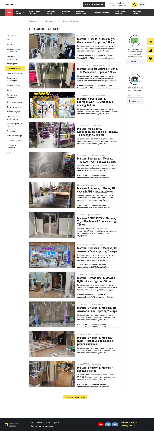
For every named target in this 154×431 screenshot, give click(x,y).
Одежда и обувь (13, 85)
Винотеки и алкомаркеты (12, 58)
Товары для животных (11, 146)
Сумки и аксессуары (14, 136)
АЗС (8, 40)
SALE (9, 12)
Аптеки (9, 44)
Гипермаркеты (12, 64)
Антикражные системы (34, 12)
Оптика (9, 90)
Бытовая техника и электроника (14, 50)
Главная (32, 21)
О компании (48, 426)
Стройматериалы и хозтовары (14, 125)
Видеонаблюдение (101, 12)
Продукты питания (14, 107)
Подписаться (134, 101)
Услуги (48, 423)
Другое (10, 153)
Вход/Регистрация (94, 4)
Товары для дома (14, 141)
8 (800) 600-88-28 (119, 6)
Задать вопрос (134, 61)
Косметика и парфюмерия (12, 79)
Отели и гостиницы (14, 102)
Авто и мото (11, 35)
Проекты (49, 21)
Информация (36, 426)
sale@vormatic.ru (129, 422)
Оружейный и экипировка (12, 96)
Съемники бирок (66, 12)
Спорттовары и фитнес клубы (13, 118)
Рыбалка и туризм (14, 112)
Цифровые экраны (137, 12)
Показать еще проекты (75, 397)
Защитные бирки (51, 12)
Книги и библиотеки (14, 73)
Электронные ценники (120, 12)
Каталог (40, 423)
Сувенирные (11, 131)
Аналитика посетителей (81, 12)
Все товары (20, 12)
